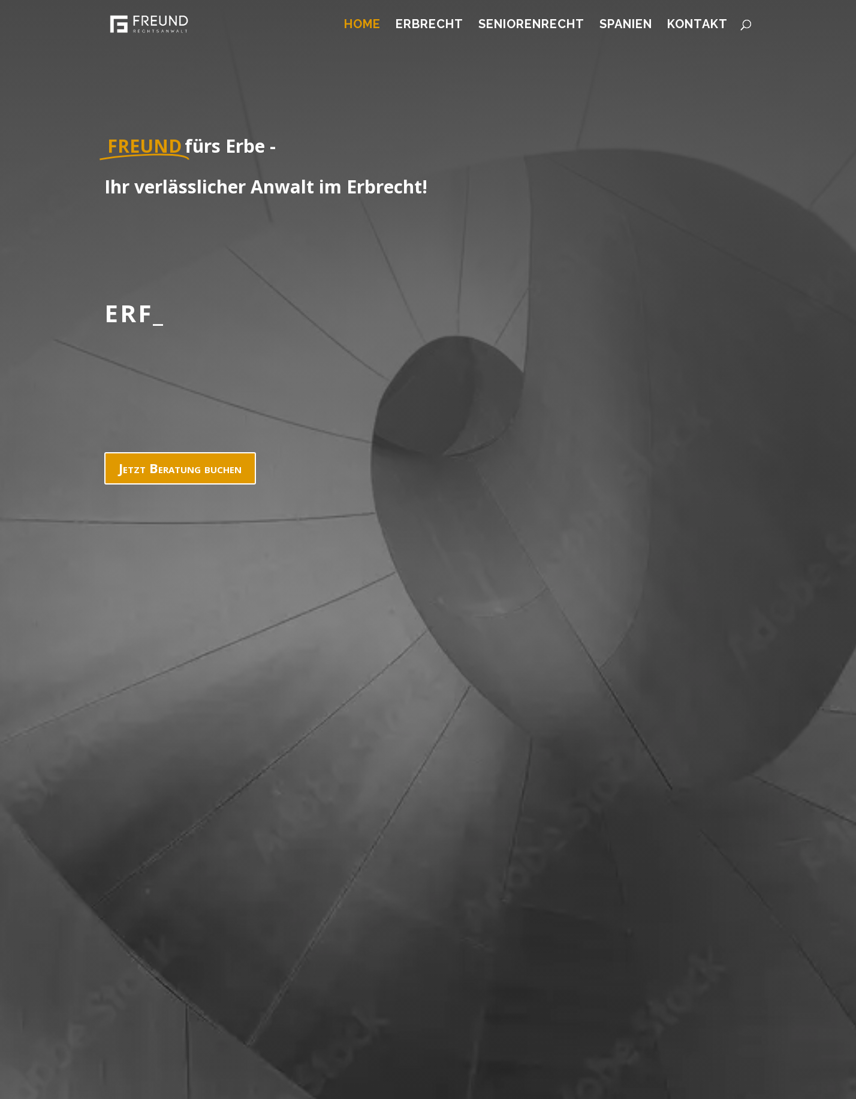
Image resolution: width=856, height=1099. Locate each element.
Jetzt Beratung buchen (180, 468)
